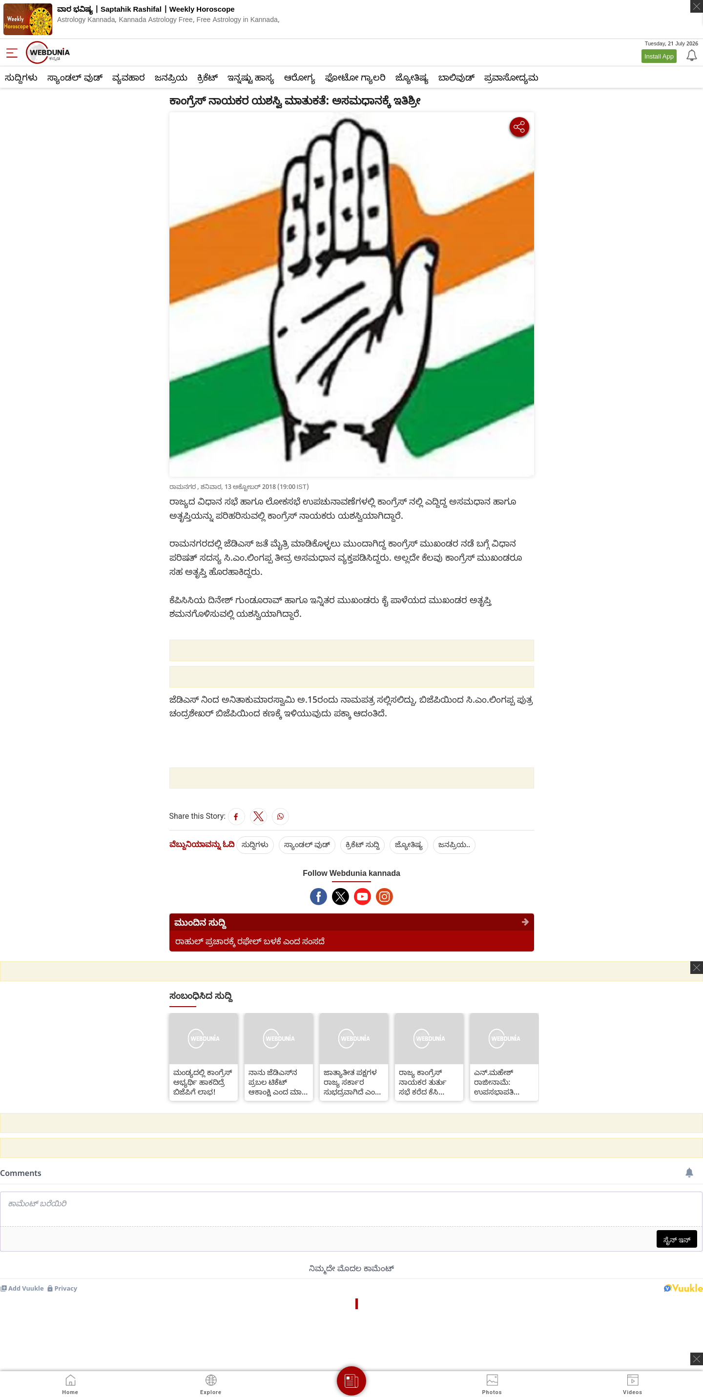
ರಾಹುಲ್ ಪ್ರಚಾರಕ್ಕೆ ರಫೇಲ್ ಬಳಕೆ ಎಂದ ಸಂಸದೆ (250, 941)
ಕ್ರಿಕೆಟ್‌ (207, 77)
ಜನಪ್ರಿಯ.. (454, 844)
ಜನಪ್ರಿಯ (171, 77)
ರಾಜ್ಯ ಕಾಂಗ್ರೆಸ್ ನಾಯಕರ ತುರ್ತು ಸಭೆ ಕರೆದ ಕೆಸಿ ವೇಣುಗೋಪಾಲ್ (423, 1081)
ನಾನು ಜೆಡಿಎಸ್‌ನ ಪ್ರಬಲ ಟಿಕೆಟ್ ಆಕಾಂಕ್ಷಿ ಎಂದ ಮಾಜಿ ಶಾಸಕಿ (278, 1081)
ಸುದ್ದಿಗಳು (21, 77)
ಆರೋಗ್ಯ (299, 77)
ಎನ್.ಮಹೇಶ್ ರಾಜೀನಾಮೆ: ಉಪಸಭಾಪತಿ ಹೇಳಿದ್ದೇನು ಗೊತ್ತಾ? (501, 1081)
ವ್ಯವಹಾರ (128, 77)
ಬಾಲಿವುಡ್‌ (456, 77)
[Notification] (690, 54)
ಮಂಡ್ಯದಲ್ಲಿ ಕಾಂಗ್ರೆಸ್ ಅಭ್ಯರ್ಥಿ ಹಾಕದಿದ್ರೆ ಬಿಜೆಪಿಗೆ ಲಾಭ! (202, 1081)
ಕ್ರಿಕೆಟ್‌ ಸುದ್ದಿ (362, 844)
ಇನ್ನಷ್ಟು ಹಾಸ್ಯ (250, 77)
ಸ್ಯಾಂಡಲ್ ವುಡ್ (75, 77)
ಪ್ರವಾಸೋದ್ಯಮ (511, 77)
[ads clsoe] (696, 1359)
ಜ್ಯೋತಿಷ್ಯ (412, 77)
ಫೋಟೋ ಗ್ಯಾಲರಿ (355, 77)
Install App (659, 56)
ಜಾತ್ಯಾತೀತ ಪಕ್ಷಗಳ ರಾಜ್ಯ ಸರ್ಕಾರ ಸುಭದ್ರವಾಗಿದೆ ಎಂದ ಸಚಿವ (352, 1081)
